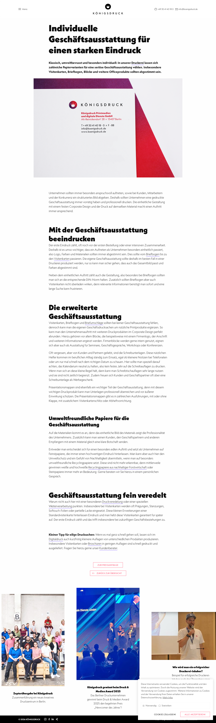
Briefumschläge (94, 323)
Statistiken (165, 705)
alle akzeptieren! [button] (195, 714)
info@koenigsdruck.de (188, 9)
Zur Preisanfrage (108, 565)
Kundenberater (108, 548)
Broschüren (95, 543)
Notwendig (149, 705)
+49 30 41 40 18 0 (165, 9)
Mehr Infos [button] (168, 697)
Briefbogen (152, 254)
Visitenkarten (62, 258)
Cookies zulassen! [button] (165, 714)
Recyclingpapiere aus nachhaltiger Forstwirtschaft (117, 467)
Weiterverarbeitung (60, 506)
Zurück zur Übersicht (107, 573)
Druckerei (137, 63)
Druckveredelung (112, 501)
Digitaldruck (56, 539)
